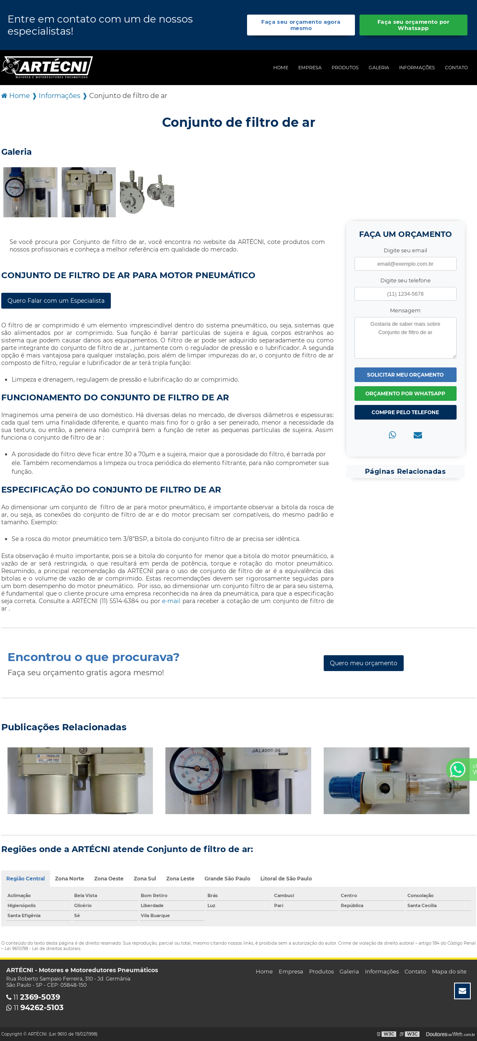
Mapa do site (449, 971)
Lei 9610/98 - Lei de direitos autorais (42, 948)
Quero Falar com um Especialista (56, 300)
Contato (456, 67)
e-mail (172, 601)
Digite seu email (405, 250)
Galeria (379, 67)
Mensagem (405, 310)
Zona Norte (69, 878)
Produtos (345, 67)
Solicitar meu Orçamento (405, 375)
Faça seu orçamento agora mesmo (300, 25)
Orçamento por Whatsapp (405, 393)
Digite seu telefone (405, 280)
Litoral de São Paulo (286, 878)
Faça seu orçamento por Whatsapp (413, 25)
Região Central (25, 878)
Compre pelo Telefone (405, 412)
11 (33, 997)
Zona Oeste (109, 878)
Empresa (310, 67)
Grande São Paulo (227, 878)
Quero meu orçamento (363, 663)
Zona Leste (180, 878)
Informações (417, 67)
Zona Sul (145, 878)
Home (280, 67)
